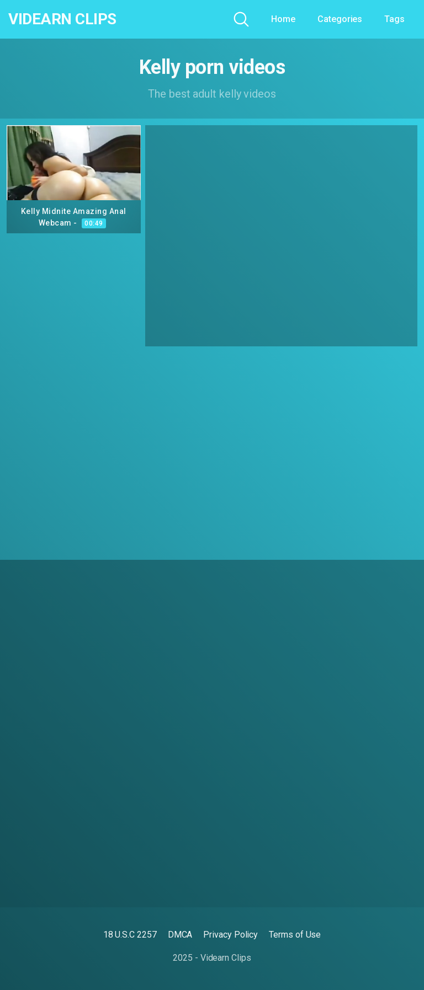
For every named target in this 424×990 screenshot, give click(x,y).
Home (283, 19)
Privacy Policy (230, 934)
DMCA (180, 934)
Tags (394, 19)
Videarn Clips (62, 19)
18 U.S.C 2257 (130, 934)
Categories (339, 19)
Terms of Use (295, 934)
